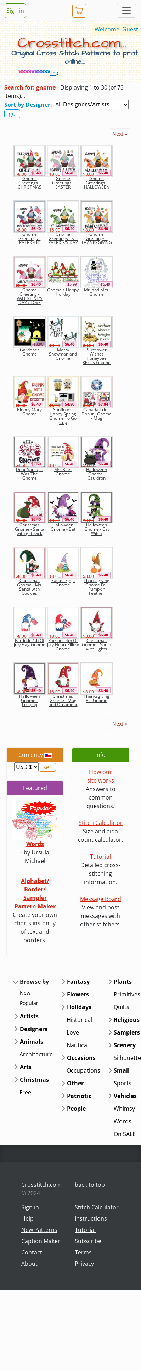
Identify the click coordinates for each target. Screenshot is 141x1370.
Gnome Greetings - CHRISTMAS (29, 182)
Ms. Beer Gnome (63, 472)
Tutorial (100, 856)
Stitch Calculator (101, 823)
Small (122, 1070)
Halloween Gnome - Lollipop (29, 700)
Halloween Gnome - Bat (63, 527)
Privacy (84, 1263)
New (25, 992)
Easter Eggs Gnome (63, 583)
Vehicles (125, 1096)
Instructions (91, 1218)
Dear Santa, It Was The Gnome (29, 474)
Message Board (100, 899)
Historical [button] (79, 1020)
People (76, 1108)
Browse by (34, 982)
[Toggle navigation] (126, 11)
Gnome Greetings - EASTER (63, 182)
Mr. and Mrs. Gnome (96, 292)
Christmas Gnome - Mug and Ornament (63, 700)
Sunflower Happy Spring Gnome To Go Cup (63, 416)
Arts (26, 1067)
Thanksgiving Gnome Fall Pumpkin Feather (96, 587)
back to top (90, 1185)
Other (75, 1083)
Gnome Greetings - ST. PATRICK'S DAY (63, 238)
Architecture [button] (36, 1054)
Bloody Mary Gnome (29, 412)
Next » (119, 133)
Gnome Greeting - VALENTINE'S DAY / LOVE (30, 296)
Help (27, 1218)
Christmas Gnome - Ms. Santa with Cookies (29, 587)
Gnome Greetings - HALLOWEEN (96, 182)
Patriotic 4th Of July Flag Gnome (29, 642)
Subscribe (88, 1241)
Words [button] (122, 1121)
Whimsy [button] (124, 1108)
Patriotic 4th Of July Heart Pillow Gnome (63, 644)
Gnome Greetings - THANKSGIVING (96, 238)
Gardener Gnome (29, 352)
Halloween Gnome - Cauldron (96, 474)
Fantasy (78, 982)
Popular (29, 1003)
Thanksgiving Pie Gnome (96, 698)
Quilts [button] (121, 1007)
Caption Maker (40, 1241)
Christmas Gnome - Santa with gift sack (29, 529)
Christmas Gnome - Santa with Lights (96, 644)
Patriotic (79, 1096)
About (29, 1263)
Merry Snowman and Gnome (63, 354)
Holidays (79, 1007)
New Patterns (39, 1230)
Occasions (81, 1058)
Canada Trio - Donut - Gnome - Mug (96, 414)
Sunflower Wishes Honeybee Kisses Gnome (97, 356)
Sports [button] (122, 1083)
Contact (31, 1252)
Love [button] (73, 1032)
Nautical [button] (78, 1045)
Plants (123, 982)
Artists (29, 1016)
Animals (31, 1041)
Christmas (34, 1080)
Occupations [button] (83, 1070)
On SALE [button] (125, 1134)
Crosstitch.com (41, 1185)
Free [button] (25, 1092)
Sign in (15, 10)
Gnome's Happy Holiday (63, 292)
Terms (83, 1252)
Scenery (125, 1045)
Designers (33, 1029)
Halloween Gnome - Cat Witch (96, 529)
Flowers (78, 994)
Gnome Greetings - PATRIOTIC (29, 238)
